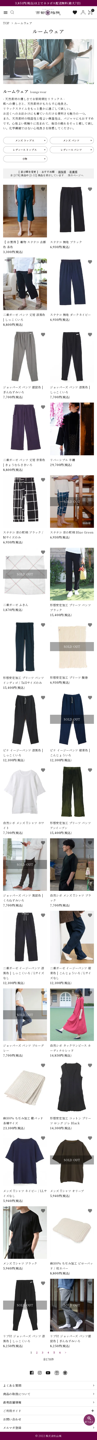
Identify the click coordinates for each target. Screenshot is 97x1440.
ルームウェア (23, 23)
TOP (6, 23)
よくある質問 (12, 1385)
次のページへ (75, 175)
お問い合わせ (12, 1419)
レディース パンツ (71, 149)
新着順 (73, 171)
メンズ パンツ (71, 140)
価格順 (62, 171)
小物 (24, 158)
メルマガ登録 (12, 1428)
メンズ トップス (24, 140)
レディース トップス (25, 149)
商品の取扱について (16, 1394)
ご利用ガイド (12, 1411)
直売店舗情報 (12, 1402)
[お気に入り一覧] (74, 12)
